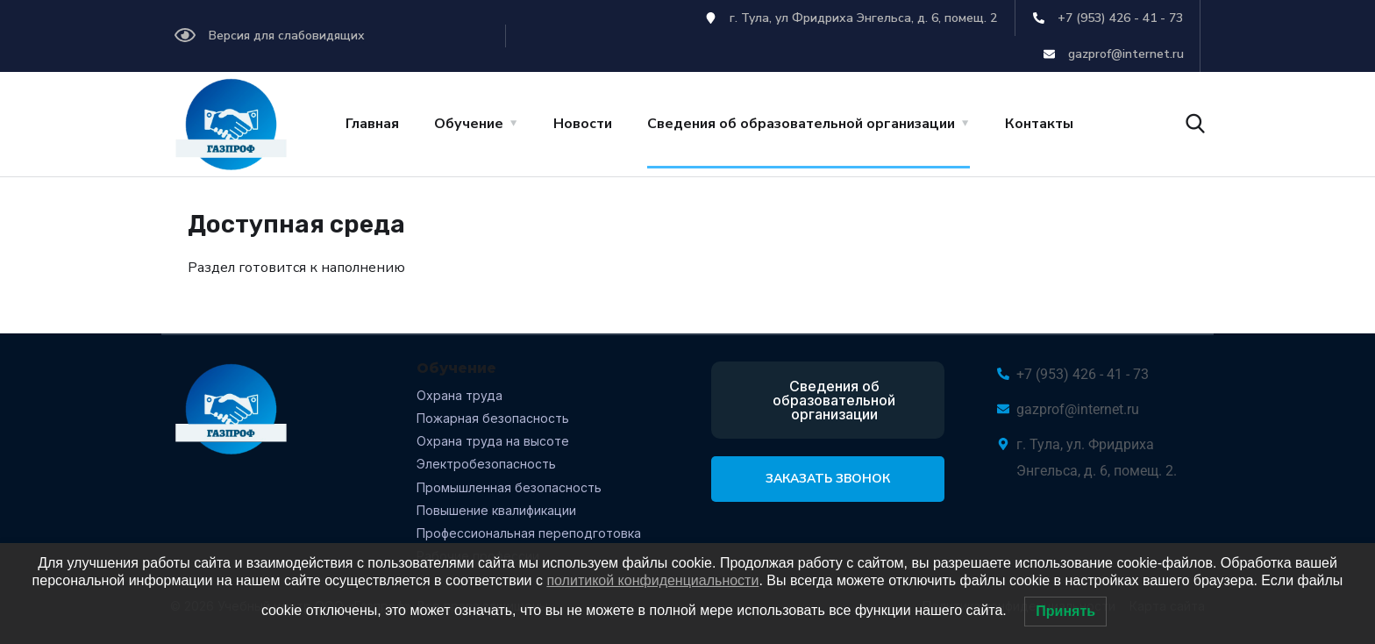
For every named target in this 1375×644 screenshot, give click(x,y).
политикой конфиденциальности (652, 580)
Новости (582, 123)
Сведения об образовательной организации (801, 123)
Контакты (1039, 123)
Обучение (468, 123)
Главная (372, 123)
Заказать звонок (828, 478)
